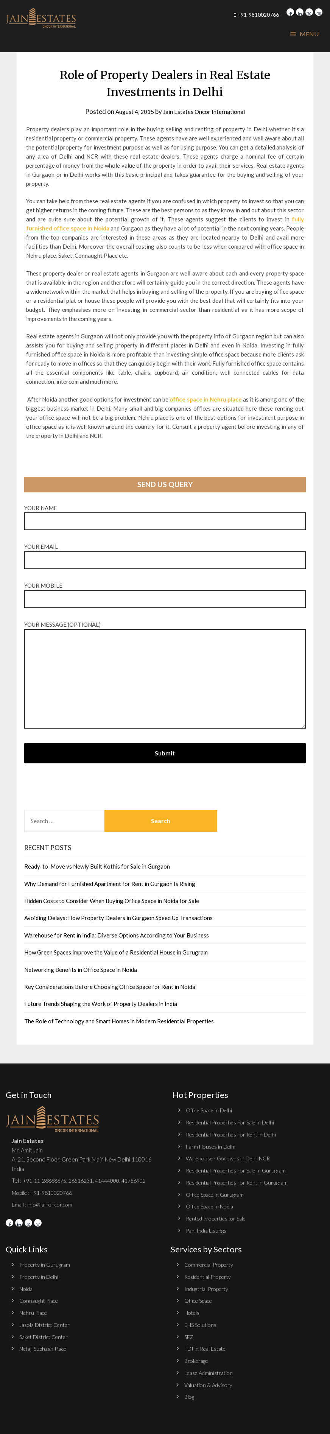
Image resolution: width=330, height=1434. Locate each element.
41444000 (115, 1180)
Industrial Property (208, 1286)
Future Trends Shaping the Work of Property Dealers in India (100, 1003)
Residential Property (210, 1274)
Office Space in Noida (212, 1205)
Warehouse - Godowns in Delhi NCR (231, 1157)
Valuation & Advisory (210, 1381)
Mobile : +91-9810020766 (45, 1192)
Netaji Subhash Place (45, 1346)
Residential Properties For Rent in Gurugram (241, 1181)
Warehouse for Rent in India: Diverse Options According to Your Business (116, 935)
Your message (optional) (165, 675)
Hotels (192, 1310)
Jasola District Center (46, 1322)
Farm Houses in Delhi (212, 1146)
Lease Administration (210, 1369)
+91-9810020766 (238, 14)
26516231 (86, 1180)
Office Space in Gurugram (217, 1193)
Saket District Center (46, 1334)
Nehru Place (34, 1310)
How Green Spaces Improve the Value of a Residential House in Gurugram (116, 952)
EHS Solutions (201, 1322)
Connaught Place (40, 1298)
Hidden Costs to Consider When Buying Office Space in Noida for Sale (111, 900)
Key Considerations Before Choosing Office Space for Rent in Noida (109, 986)
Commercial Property (210, 1263)
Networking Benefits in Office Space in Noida (80, 969)
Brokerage (197, 1358)
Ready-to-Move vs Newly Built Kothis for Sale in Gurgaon (97, 866)
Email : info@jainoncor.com (44, 1204)
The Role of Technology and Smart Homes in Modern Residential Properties (119, 1021)
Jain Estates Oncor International (206, 111)
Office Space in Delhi (211, 1110)
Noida (26, 1286)
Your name (165, 514)
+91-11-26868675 (47, 1180)
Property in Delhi (40, 1274)
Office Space (199, 1298)
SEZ (189, 1334)
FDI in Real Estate (206, 1346)
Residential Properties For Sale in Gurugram (240, 1169)
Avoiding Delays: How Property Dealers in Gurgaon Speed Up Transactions (118, 917)
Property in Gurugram (46, 1263)
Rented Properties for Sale (220, 1217)
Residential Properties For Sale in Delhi (234, 1122)
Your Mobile (165, 592)
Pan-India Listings (207, 1228)
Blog (189, 1393)
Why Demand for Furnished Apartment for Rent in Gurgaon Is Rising (109, 883)
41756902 (145, 1180)
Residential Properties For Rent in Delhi (235, 1133)
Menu (304, 33)
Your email (165, 553)
